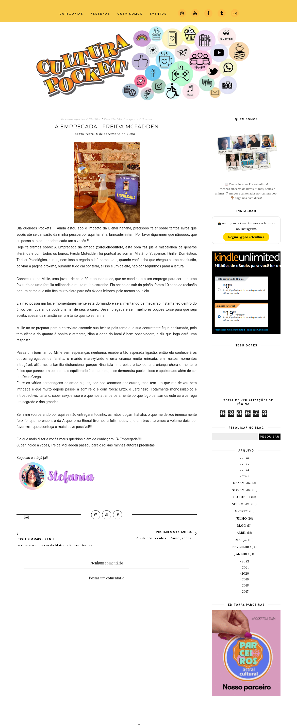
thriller (147, 119)
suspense (132, 119)
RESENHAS (100, 13)
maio (242, 525)
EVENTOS (158, 13)
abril (242, 533)
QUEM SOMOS (130, 13)
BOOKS (95, 119)
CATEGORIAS (71, 13)
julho (242, 518)
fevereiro (242, 547)
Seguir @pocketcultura (246, 237)
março (241, 540)
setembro (241, 504)
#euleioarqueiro (73, 119)
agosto (241, 511)
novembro (242, 490)
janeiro (242, 554)
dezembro (242, 483)
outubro (242, 497)
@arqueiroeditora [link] (109, 247)
